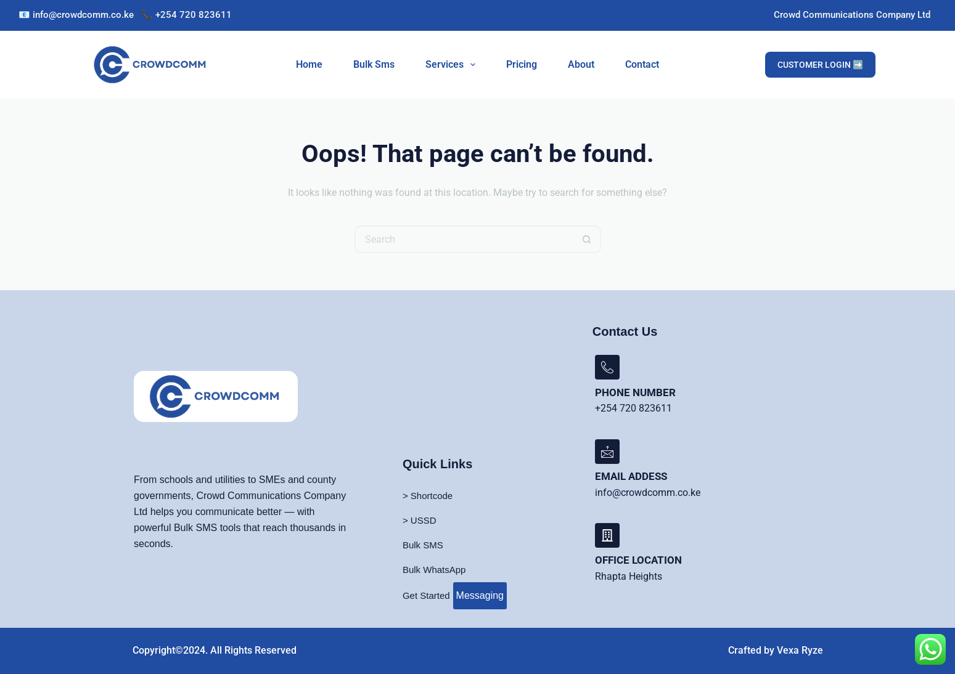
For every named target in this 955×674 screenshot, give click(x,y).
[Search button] (587, 239)
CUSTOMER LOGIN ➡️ (820, 65)
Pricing (521, 64)
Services (452, 64)
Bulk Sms (374, 64)
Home (309, 64)
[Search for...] (464, 239)
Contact (642, 64)
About (581, 64)
